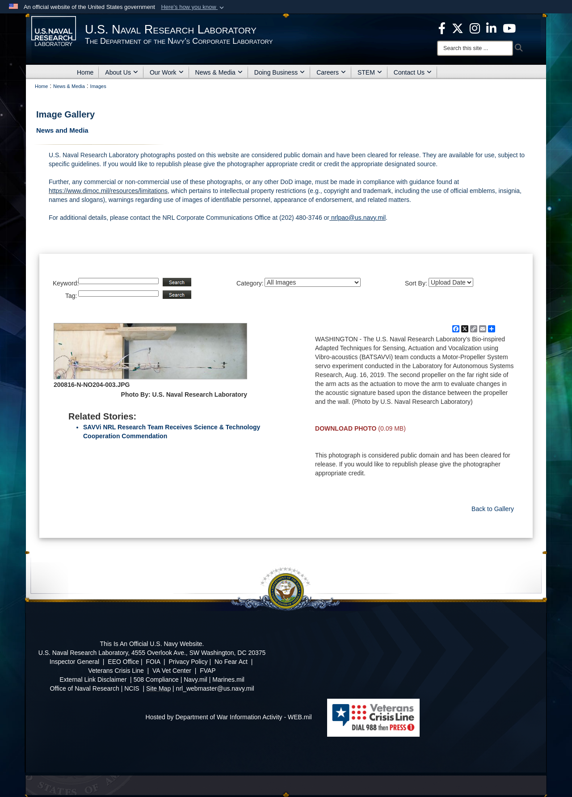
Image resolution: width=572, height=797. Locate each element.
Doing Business (279, 72)
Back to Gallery (492, 508)
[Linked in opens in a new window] (491, 27)
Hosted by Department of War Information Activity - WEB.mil (229, 717)
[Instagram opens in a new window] (475, 27)
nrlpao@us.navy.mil (357, 217)
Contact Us (413, 72)
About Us (121, 72)
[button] (193, 7)
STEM (370, 72)
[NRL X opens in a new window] (457, 27)
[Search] (475, 48)
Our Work (167, 72)
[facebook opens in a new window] (442, 27)
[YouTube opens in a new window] (509, 27)
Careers (331, 72)
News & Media (219, 72)
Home (85, 72)
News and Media (62, 130)
